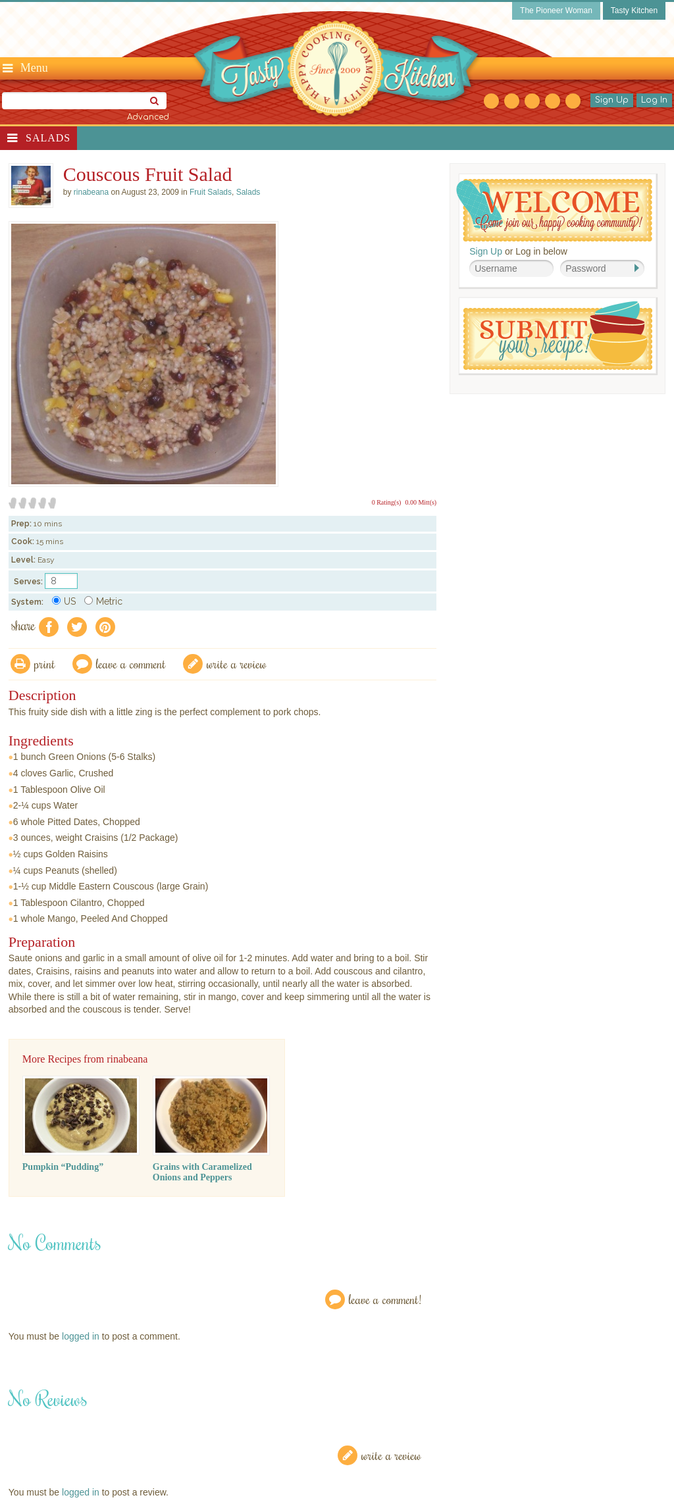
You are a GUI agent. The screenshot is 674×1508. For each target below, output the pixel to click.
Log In (654, 100)
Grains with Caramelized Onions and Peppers (202, 1172)
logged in (80, 1336)
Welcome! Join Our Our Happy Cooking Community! (554, 210)
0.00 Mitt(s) (420, 502)
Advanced (148, 117)
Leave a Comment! (385, 1299)
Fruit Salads (211, 192)
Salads (48, 137)
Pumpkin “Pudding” (62, 1167)
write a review (237, 663)
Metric (103, 601)
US (64, 601)
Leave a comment (131, 663)
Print (44, 663)
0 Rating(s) (387, 502)
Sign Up (612, 100)
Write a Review (391, 1455)
